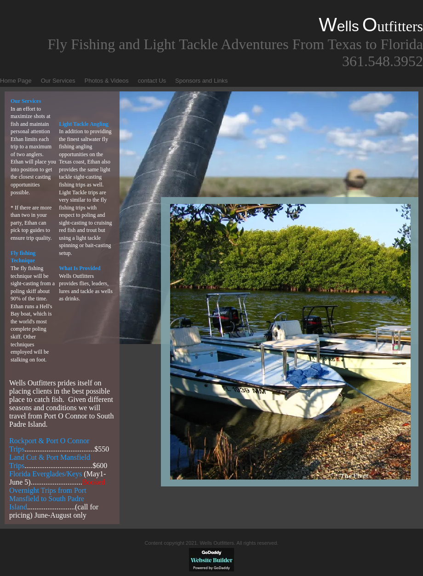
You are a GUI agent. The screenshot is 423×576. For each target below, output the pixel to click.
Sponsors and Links (201, 80)
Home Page (16, 80)
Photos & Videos (107, 80)
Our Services (58, 80)
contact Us (152, 80)
